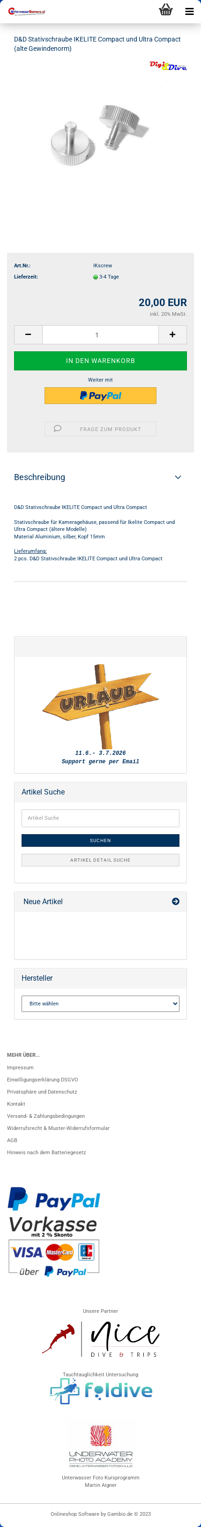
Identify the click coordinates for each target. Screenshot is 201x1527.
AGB (12, 1140)
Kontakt (16, 1104)
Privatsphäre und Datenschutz (42, 1092)
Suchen (100, 840)
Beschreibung (39, 477)
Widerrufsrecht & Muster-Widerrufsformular (58, 1128)
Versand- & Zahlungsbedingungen (46, 1116)
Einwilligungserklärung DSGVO (42, 1080)
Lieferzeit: (26, 277)
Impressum (20, 1068)
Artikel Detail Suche (100, 860)
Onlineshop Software (75, 1514)
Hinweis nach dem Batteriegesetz (46, 1153)
